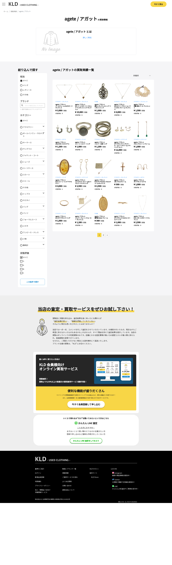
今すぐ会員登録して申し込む (86, 404)
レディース (27, 90)
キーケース (27, 142)
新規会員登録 (39, 477)
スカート (26, 174)
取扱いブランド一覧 (69, 469)
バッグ (25, 206)
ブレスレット (144, 101)
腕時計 (25, 245)
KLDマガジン (94, 469)
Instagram (118, 473)
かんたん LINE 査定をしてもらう (86, 440)
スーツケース (28, 168)
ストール (26, 181)
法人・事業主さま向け (42, 490)
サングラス (27, 148)
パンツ (25, 213)
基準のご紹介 (39, 469)
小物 (24, 238)
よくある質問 (67, 481)
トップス (26, 193)
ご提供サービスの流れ (70, 477)
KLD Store (95, 477)
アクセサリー (28, 127)
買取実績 (65, 473)
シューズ (26, 161)
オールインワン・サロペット (33, 134)
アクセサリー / (59, 101)
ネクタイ (26, 200)
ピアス (64, 139)
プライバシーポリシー (42, 485)
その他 (25, 94)
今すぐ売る (158, 4)
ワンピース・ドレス (31, 232)
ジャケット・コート (31, 155)
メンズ (25, 85)
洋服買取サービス (41, 492)
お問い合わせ (67, 485)
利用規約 (38, 481)
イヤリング (124, 139)
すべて (25, 80)
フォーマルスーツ (30, 219)
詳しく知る (87, 37)
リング (84, 139)
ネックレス (65, 101)
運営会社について (68, 490)
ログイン (38, 473)
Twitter (117, 480)
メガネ (25, 226)
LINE (116, 486)
